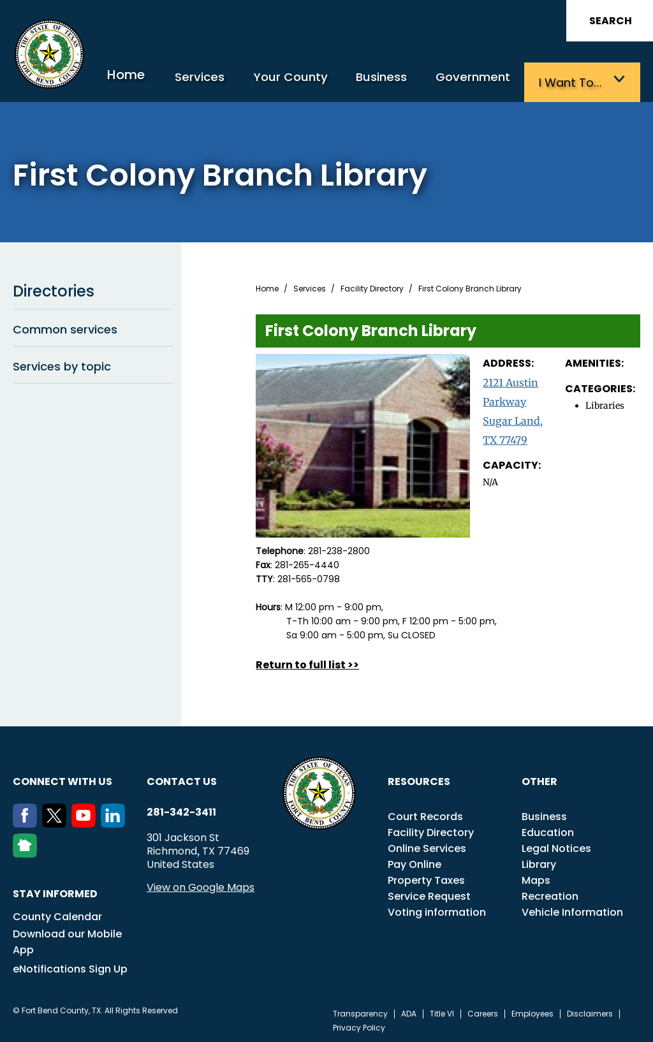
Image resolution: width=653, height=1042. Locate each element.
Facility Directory (372, 286)
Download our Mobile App (67, 939)
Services (235, 81)
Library (539, 862)
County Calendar (57, 914)
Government (485, 81)
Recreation (550, 893)
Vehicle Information (572, 909)
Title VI (442, 1011)
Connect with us (62, 779)
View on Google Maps (200, 884)
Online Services (427, 846)
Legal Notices (556, 846)
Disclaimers (590, 1011)
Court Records (425, 814)
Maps (536, 877)
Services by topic (93, 363)
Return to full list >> (307, 662)
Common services (93, 326)
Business (401, 81)
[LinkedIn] (115, 821)
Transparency (360, 1011)
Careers (482, 1011)
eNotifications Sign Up (70, 966)
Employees (532, 1011)
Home (166, 79)
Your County (317, 81)
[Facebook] (27, 821)
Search (610, 20)
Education (548, 830)
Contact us (182, 779)
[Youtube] (86, 821)
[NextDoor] (27, 851)
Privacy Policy (359, 1025)
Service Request (429, 893)
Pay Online (414, 862)
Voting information (437, 909)
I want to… (575, 81)
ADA (408, 1011)
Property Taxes (426, 877)
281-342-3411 (181, 810)
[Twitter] (56, 821)
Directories (93, 289)
